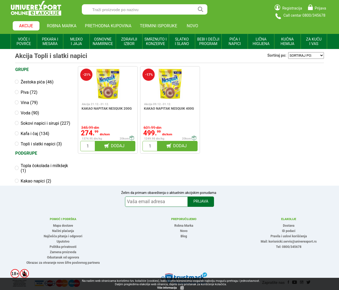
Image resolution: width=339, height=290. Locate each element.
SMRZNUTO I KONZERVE (155, 41)
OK (182, 288)
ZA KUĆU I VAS (314, 41)
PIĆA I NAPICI (235, 41)
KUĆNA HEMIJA (287, 41)
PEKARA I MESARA (50, 41)
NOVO (192, 25)
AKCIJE (26, 25)
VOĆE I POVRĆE (24, 41)
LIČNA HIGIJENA (261, 41)
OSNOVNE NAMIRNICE (103, 41)
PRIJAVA (200, 201)
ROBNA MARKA (62, 25)
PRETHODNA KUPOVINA (108, 25)
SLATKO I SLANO (182, 41)
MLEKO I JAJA (76, 41)
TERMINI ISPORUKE (158, 25)
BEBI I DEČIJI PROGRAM (208, 41)
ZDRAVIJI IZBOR (129, 41)
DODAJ (117, 145)
